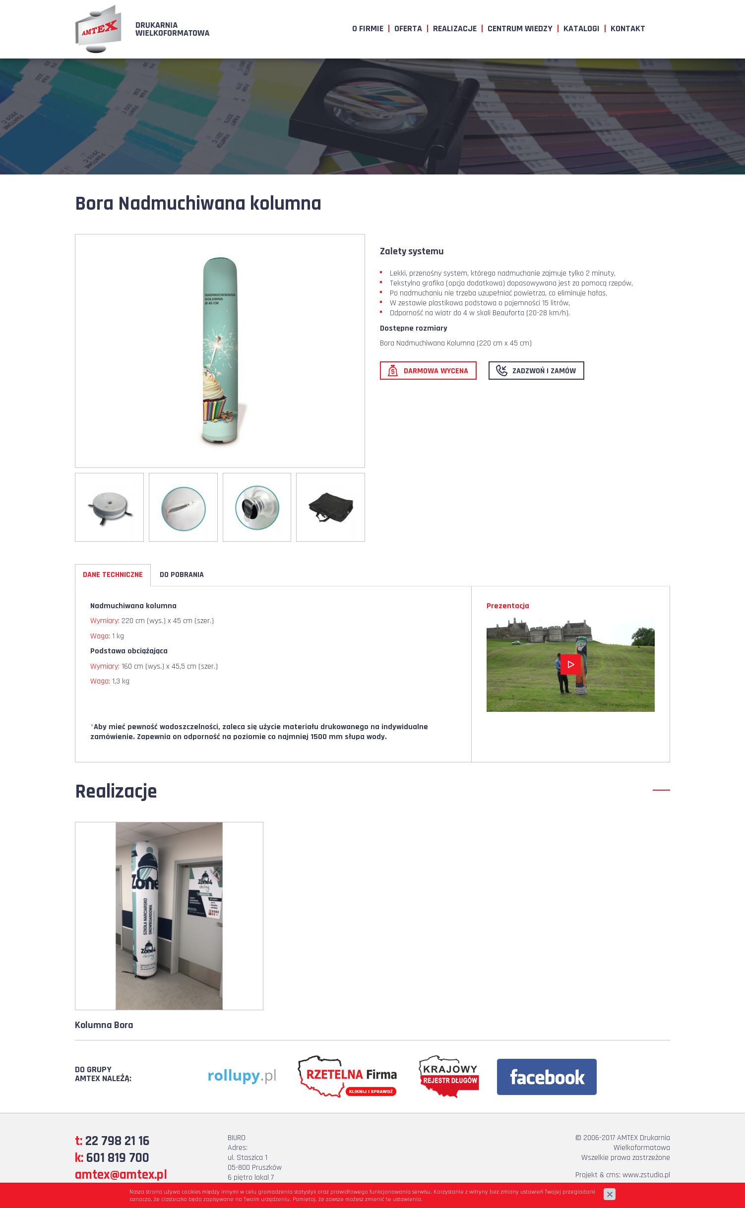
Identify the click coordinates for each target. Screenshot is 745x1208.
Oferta (408, 28)
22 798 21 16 (117, 1141)
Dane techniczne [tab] (113, 575)
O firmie (367, 28)
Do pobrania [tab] (182, 575)
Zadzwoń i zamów (544, 371)
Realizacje (455, 28)
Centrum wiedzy (520, 28)
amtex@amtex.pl (121, 1174)
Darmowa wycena (436, 371)
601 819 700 (117, 1158)
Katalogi (581, 28)
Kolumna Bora (104, 1025)
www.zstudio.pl (646, 1175)
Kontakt (628, 28)
